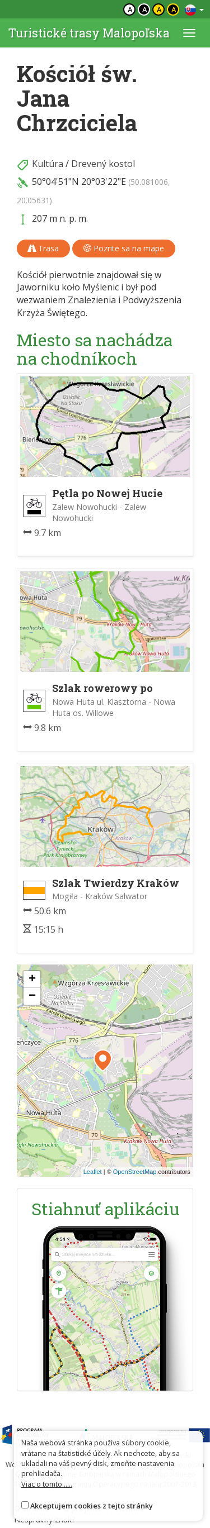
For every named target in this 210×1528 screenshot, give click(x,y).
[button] (103, 1060)
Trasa (43, 248)
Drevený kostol (103, 163)
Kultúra (47, 163)
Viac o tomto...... (46, 1484)
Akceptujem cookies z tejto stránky (91, 1506)
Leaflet (92, 1171)
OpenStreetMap (135, 1171)
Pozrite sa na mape (123, 248)
